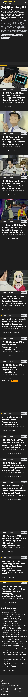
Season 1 (4, 102)
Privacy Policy (5, 683)
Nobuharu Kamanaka (14, 453)
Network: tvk (19, 35)
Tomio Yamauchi (13, 355)
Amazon (14, 381)
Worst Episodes (10, 63)
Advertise (4, 682)
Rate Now (24, 89)
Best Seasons (17, 63)
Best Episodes (3, 63)
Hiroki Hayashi (12, 106)
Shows (3, 678)
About (3, 680)
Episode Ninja (16, 685)
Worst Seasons (24, 63)
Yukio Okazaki (12, 552)
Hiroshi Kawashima (13, 238)
